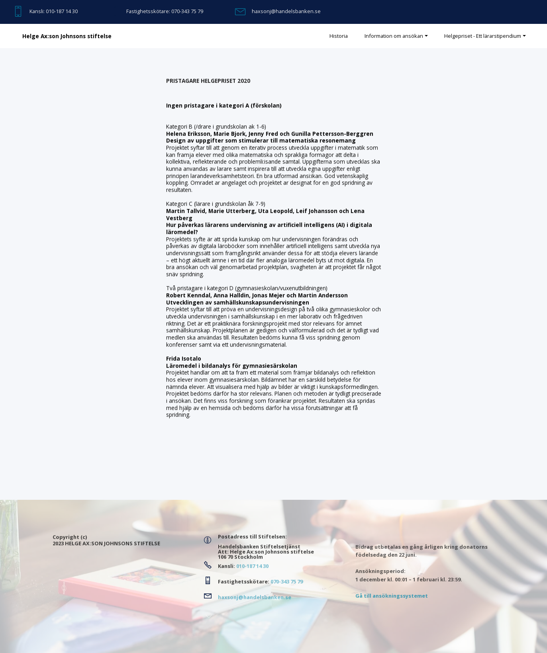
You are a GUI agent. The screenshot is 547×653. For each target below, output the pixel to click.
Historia (338, 35)
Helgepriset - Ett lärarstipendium (482, 35)
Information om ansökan (394, 35)
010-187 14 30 (62, 11)
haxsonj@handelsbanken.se (286, 11)
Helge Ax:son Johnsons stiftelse (67, 36)
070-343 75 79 (187, 11)
